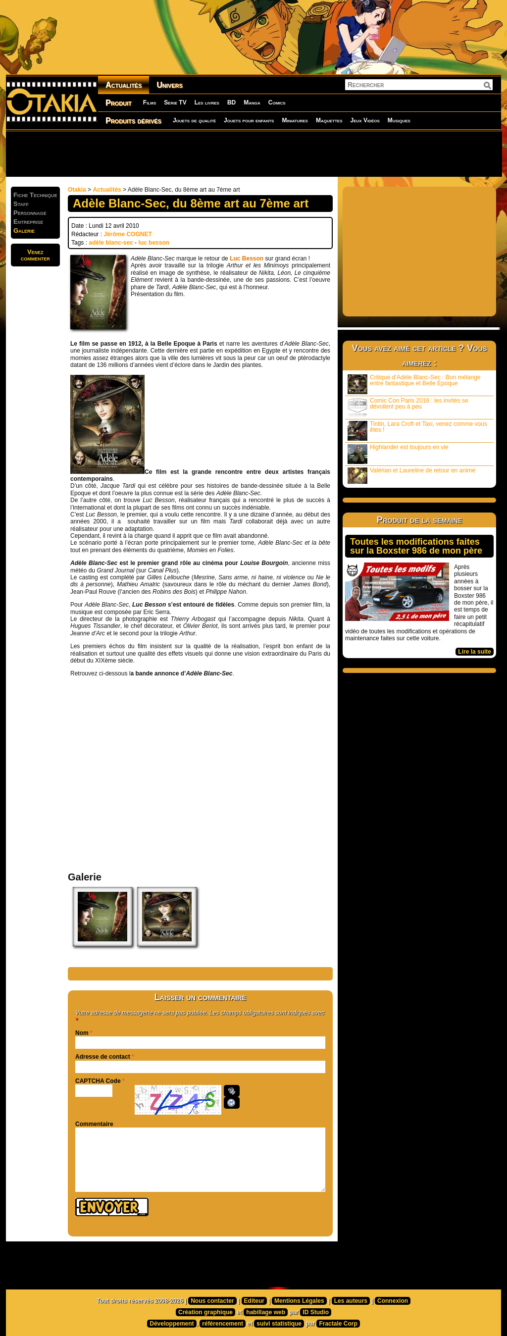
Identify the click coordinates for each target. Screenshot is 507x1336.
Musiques (399, 120)
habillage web (265, 1312)
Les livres (207, 102)
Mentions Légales (299, 1300)
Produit (118, 103)
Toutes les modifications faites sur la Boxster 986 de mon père (416, 546)
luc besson (153, 242)
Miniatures (295, 120)
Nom (82, 1032)
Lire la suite (474, 651)
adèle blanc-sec (111, 242)
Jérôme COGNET (127, 234)
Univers (169, 85)
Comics (277, 102)
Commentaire (94, 1124)
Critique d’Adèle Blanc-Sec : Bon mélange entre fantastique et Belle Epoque (414, 384)
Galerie (24, 230)
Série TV (175, 102)
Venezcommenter (35, 255)
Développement (172, 1323)
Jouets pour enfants (249, 120)
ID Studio (316, 1312)
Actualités (123, 85)
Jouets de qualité (194, 120)
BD (231, 102)
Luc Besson (246, 258)
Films (149, 102)
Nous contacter (212, 1300)
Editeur (254, 1300)
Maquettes (329, 120)
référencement (222, 1323)
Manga (252, 102)
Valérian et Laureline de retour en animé (411, 475)
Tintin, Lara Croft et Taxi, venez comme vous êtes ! (417, 430)
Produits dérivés (133, 120)
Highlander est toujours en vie (398, 454)
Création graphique (205, 1312)
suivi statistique (279, 1323)
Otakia (77, 189)
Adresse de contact (102, 1056)
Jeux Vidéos (364, 120)
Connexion (392, 1300)
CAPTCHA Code (98, 1081)
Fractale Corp (338, 1323)
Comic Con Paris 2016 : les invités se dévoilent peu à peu (408, 407)
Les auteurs (350, 1300)
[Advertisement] (253, 153)
